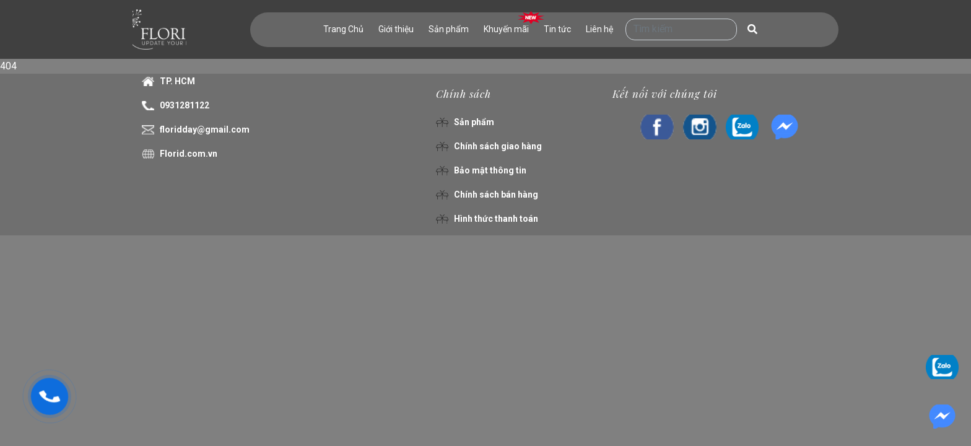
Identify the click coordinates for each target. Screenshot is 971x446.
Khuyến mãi (506, 29)
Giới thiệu (396, 29)
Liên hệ (599, 29)
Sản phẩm (449, 29)
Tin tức (557, 29)
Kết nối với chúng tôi (664, 93)
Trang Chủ (343, 29)
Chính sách (463, 93)
